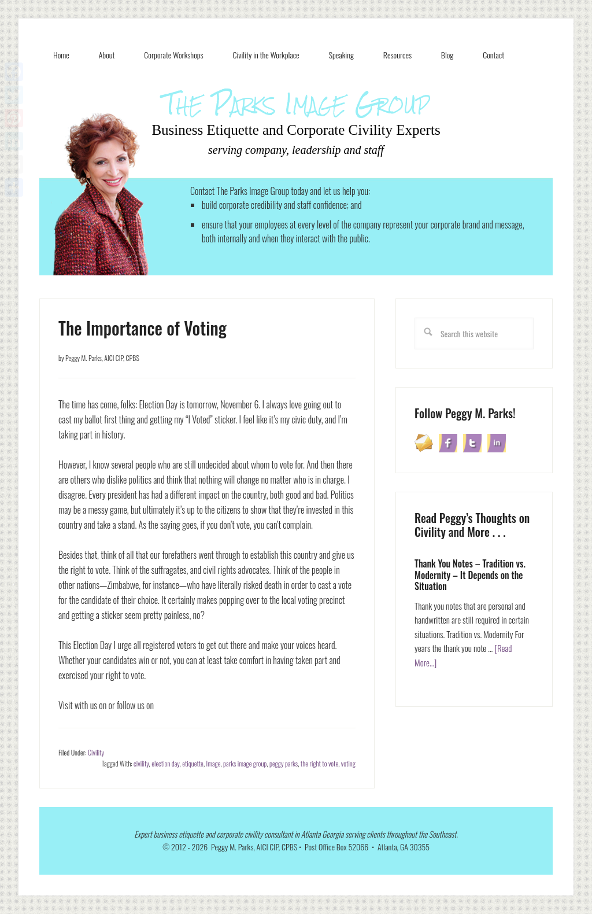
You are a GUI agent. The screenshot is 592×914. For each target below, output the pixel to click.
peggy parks (283, 763)
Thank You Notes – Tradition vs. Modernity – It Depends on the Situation (470, 574)
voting (348, 763)
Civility (96, 752)
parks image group (245, 763)
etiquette (193, 763)
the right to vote (319, 763)
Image (213, 763)
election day (165, 763)
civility (141, 763)
